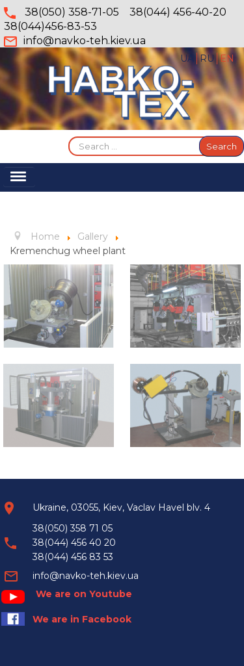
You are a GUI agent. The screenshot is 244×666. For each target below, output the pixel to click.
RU (208, 58)
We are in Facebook (82, 619)
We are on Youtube (84, 594)
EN (227, 58)
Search (221, 146)
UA (188, 58)
